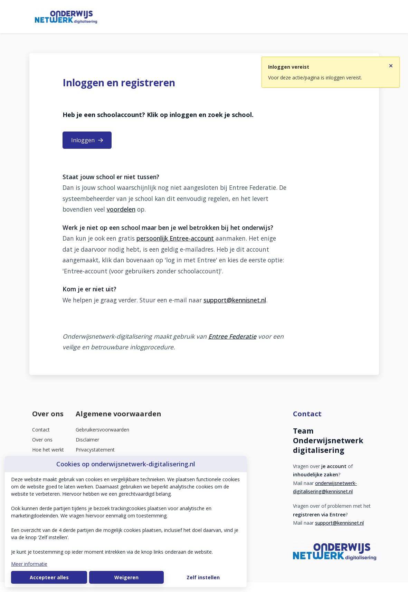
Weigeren (126, 577)
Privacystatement (95, 449)
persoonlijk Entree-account (175, 238)
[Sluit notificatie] (391, 64)
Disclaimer (87, 439)
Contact (41, 429)
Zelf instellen (203, 577)
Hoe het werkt (48, 449)
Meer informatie (29, 564)
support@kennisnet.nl (234, 300)
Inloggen (87, 140)
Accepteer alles (49, 577)
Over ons (42, 439)
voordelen (121, 209)
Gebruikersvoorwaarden (102, 429)
